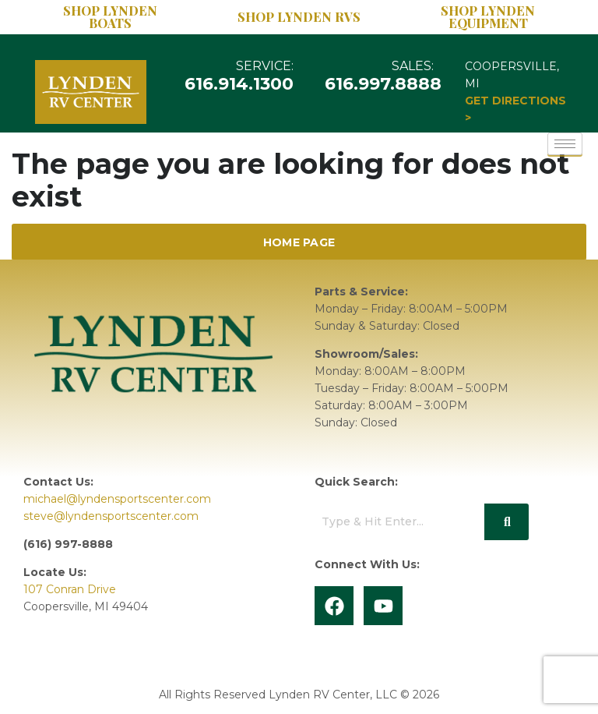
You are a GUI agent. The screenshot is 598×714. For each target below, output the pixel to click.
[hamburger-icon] (564, 144)
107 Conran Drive (69, 589)
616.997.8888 (383, 83)
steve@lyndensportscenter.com (111, 516)
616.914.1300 (239, 83)
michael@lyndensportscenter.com (117, 499)
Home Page (299, 242)
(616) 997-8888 (68, 544)
